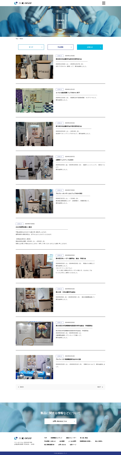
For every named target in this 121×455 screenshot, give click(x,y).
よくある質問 (72, 441)
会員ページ (73, 444)
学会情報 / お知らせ (50, 441)
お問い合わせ (62, 444)
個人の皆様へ (99, 441)
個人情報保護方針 (49, 444)
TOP (45, 438)
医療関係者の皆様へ (85, 441)
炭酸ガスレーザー (71, 438)
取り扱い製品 (84, 438)
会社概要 (62, 441)
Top (17, 38)
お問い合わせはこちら (60, 421)
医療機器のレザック (56, 438)
